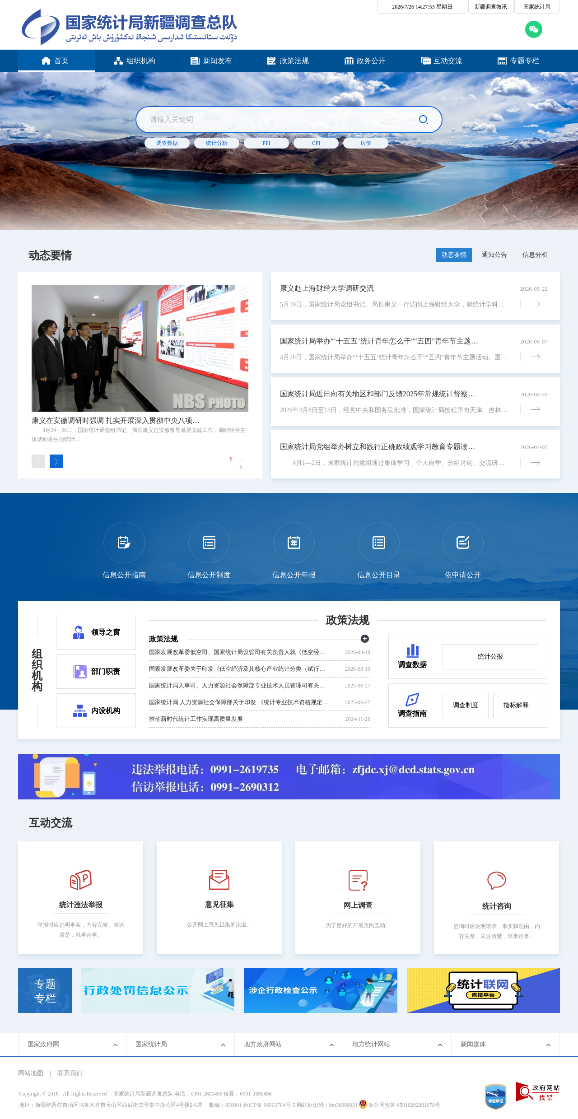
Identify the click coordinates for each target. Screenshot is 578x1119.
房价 (365, 143)
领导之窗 (105, 632)
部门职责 (105, 671)
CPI (316, 143)
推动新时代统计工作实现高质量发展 (196, 718)
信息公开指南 (124, 575)
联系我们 (70, 1073)
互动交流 (50, 823)
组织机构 (37, 670)
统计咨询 (496, 906)
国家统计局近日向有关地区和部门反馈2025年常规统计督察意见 (379, 394)
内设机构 (105, 711)
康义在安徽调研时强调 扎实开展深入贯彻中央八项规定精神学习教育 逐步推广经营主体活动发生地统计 (118, 420)
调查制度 (465, 705)
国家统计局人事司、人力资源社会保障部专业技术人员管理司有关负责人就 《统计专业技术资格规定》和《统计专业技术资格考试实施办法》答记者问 (240, 685)
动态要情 (50, 255)
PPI (266, 143)
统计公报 (490, 656)
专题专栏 (45, 991)
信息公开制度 (209, 575)
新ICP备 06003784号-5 (269, 1105)
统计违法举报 (81, 905)
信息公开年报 (294, 575)
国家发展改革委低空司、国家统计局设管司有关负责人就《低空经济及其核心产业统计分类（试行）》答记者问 (240, 652)
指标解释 (516, 705)
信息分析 (535, 254)
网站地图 (30, 1073)
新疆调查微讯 (491, 7)
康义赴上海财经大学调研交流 (327, 288)
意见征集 (219, 904)
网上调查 (358, 905)
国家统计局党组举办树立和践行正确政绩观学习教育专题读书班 (379, 446)
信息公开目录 (379, 575)
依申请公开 (463, 575)
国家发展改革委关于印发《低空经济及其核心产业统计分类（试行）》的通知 (240, 668)
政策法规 (347, 620)
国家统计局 (536, 7)
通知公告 (494, 254)
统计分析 (217, 143)
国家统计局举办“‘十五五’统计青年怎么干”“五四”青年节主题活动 (379, 341)
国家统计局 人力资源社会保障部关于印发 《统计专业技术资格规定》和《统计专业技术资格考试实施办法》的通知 (240, 702)
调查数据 (167, 143)
